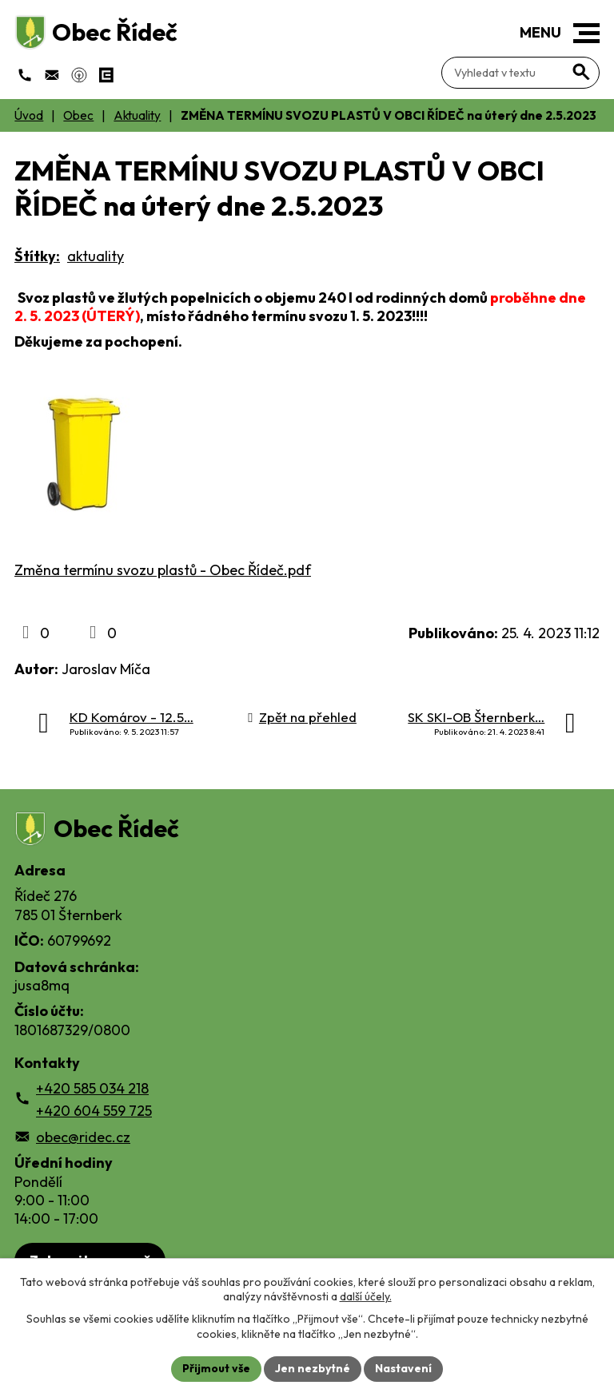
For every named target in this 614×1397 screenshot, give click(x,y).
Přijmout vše (216, 1368)
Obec (78, 115)
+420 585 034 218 (92, 1088)
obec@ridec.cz (83, 1137)
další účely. (366, 1296)
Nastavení (403, 1368)
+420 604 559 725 (94, 1110)
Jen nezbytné (312, 1368)
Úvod (28, 115)
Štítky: (37, 256)
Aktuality (137, 115)
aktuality (95, 256)
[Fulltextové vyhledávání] (520, 73)
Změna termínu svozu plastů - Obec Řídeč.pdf (162, 570)
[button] (586, 33)
